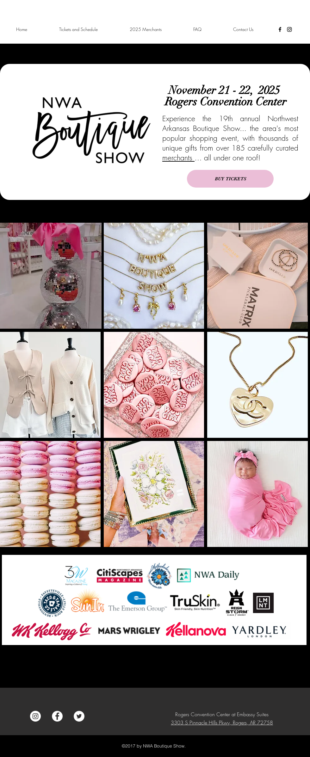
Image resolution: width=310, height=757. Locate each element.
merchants (178, 158)
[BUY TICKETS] (230, 179)
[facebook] (280, 29)
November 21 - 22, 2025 (226, 90)
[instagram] (289, 29)
